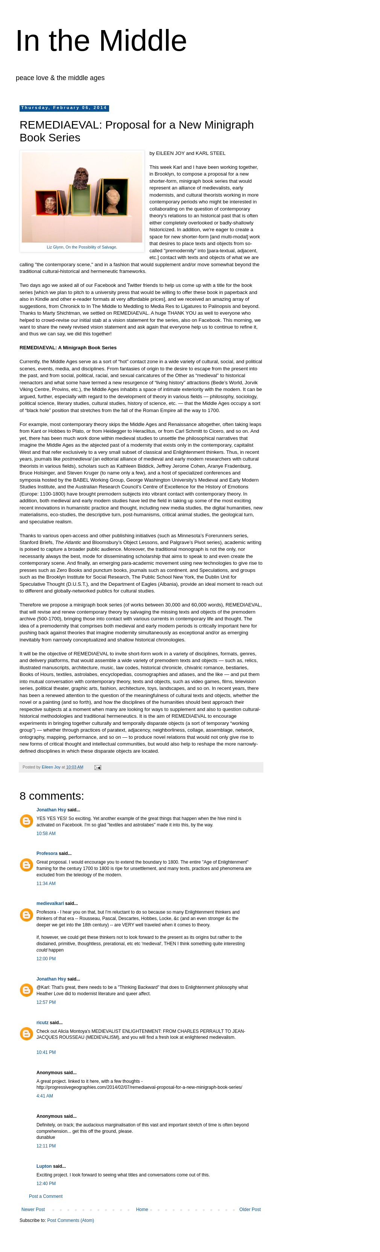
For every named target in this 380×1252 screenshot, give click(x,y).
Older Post (250, 1209)
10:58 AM (46, 833)
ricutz (42, 1022)
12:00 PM (46, 958)
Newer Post (33, 1209)
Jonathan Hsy (51, 809)
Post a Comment (45, 1196)
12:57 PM (46, 1002)
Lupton (44, 1166)
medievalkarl (50, 903)
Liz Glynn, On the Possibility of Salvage (81, 247)
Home (142, 1209)
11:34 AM (46, 883)
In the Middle (101, 40)
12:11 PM (46, 1146)
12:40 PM (46, 1183)
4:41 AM (44, 1096)
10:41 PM (46, 1052)
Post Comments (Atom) (70, 1220)
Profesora (47, 853)
